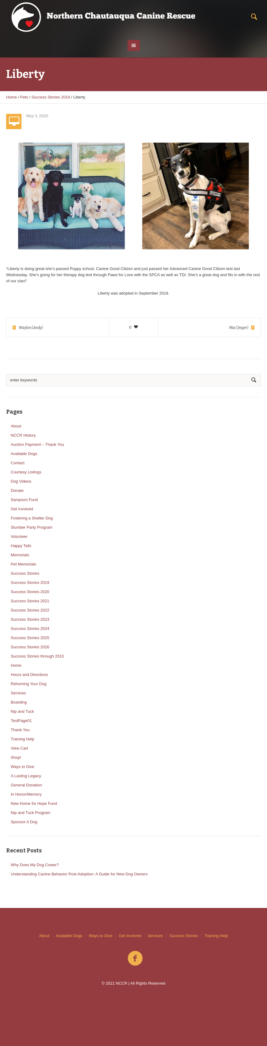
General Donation (26, 785)
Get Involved (22, 509)
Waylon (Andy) (31, 328)
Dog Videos (21, 481)
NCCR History (23, 435)
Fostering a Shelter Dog (32, 518)
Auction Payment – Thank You (37, 444)
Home (11, 97)
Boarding (19, 702)
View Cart (19, 748)
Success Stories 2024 (30, 628)
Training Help (22, 739)
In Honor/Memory (26, 794)
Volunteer (19, 536)
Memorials (20, 555)
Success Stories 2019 (50, 97)
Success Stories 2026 (30, 647)
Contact (18, 463)
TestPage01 (21, 720)
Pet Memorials (23, 564)
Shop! (16, 757)
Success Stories (25, 573)
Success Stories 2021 (30, 601)
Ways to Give (22, 766)
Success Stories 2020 (30, 591)
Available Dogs (24, 453)
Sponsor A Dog (24, 822)
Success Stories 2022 (30, 610)
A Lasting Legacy (26, 776)
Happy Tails (21, 545)
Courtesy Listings (26, 472)
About (16, 426)
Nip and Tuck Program (30, 812)
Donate (17, 490)
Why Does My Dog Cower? (35, 865)
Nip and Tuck (22, 711)
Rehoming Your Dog (28, 683)
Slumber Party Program (31, 527)
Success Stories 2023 (30, 619)
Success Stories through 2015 (37, 656)
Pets (24, 97)
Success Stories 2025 (30, 637)
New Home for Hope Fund (34, 803)
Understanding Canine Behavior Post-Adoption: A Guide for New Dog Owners (79, 874)
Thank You (20, 730)
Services (18, 693)
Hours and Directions (29, 674)
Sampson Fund (24, 499)
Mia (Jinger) (238, 328)
